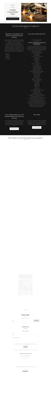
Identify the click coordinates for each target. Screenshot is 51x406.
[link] (12, 14)
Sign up (36, 320)
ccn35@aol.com (36, 43)
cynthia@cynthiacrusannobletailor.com (37, 42)
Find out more (14, 128)
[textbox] (22, 320)
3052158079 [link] (13, 5)
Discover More (37, 127)
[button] (25, 309)
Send (25, 346)
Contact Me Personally (13, 18)
